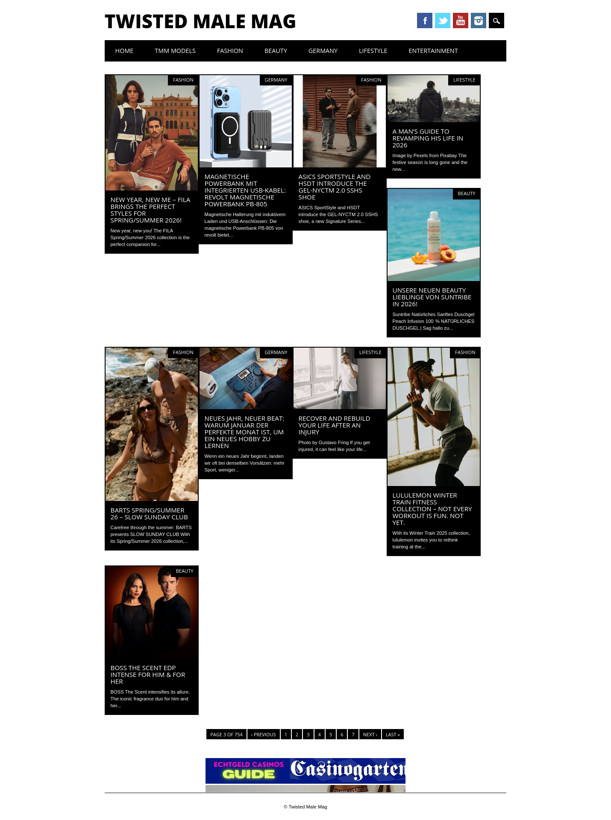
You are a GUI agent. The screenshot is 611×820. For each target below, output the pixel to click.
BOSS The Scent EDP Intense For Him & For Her (148, 674)
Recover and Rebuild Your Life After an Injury (334, 425)
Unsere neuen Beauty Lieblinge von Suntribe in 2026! (432, 297)
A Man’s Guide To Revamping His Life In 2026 (428, 138)
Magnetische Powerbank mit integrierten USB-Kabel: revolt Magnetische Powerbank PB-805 (245, 190)
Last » (393, 734)
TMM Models (175, 51)
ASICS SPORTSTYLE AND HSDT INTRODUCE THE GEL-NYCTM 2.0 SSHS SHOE (335, 186)
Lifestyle (373, 51)
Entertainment (433, 51)
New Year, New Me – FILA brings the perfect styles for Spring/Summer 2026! (151, 209)
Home (124, 51)
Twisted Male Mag (201, 21)
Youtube (460, 20)
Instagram (478, 20)
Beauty (275, 51)
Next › (370, 734)
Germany (323, 51)
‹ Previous (263, 734)
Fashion (230, 51)
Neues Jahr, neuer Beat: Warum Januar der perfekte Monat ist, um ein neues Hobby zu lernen (245, 432)
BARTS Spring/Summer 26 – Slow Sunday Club (149, 513)
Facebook (424, 20)
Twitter (442, 20)
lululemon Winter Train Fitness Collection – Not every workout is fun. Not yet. (432, 509)
